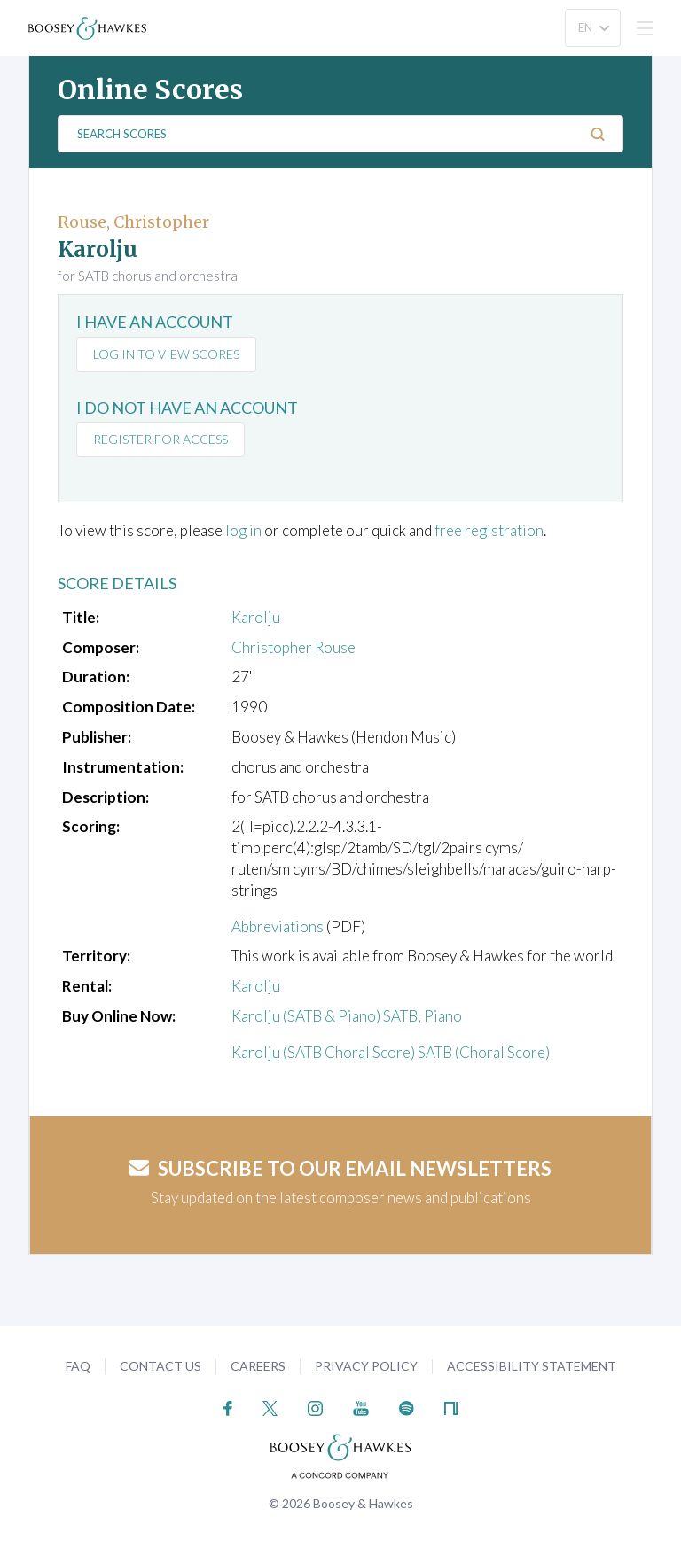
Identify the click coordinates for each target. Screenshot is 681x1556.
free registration (489, 530)
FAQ (78, 1365)
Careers (258, 1365)
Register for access (160, 439)
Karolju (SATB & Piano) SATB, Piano (346, 1016)
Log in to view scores (166, 354)
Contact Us (160, 1365)
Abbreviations (277, 926)
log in (243, 530)
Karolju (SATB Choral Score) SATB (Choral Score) (390, 1052)
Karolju (255, 617)
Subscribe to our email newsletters (340, 1168)
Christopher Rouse (293, 647)
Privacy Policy (366, 1365)
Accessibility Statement (531, 1365)
